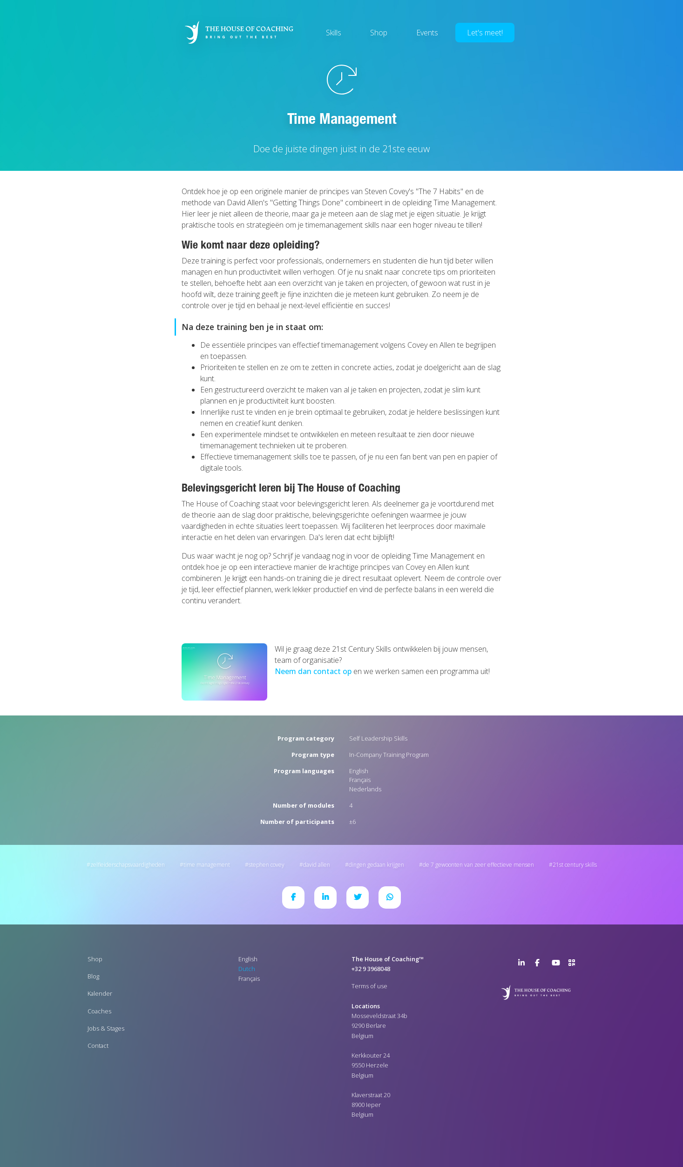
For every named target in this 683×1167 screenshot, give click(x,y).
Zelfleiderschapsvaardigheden (127, 865)
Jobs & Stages (106, 1028)
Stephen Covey (266, 865)
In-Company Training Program (389, 754)
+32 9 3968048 (371, 969)
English (358, 771)
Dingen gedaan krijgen (376, 865)
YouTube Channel (557, 964)
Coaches (99, 1011)
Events (427, 32)
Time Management (206, 865)
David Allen (316, 865)
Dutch (246, 969)
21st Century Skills (575, 865)
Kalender (100, 993)
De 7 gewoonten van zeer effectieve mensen (478, 865)
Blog (93, 976)
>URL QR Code (574, 964)
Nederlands (365, 789)
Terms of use (369, 986)
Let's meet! (485, 32)
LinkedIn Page (523, 964)
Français (360, 780)
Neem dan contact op (313, 671)
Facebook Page (540, 964)
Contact (98, 1045)
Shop (378, 32)
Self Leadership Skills (378, 738)
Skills (333, 32)
